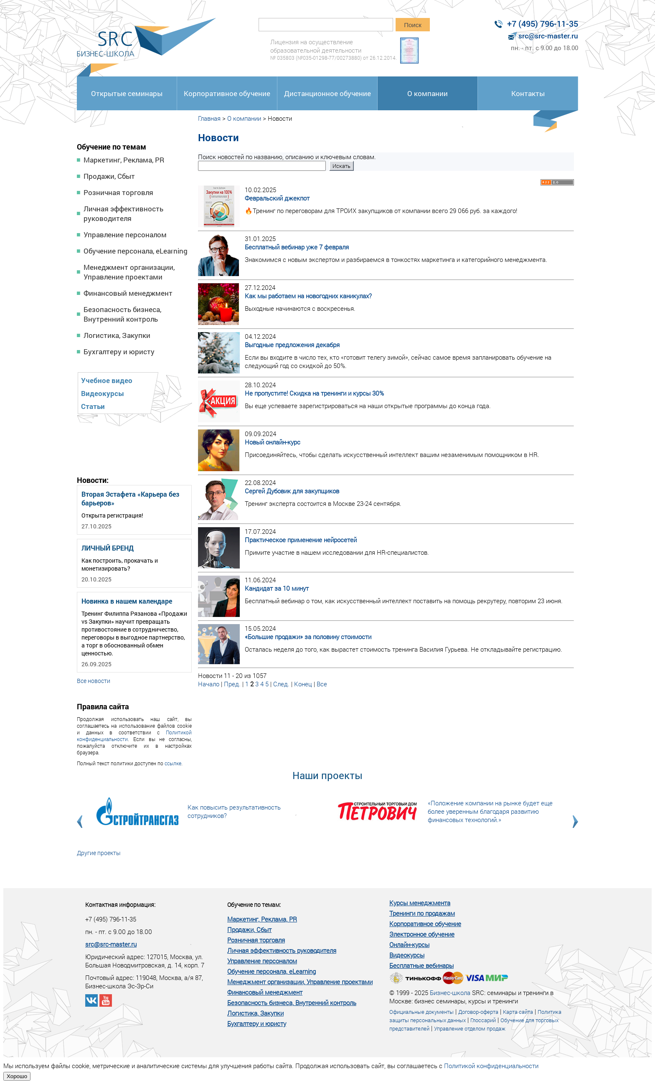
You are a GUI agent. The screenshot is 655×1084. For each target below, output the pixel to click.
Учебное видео (106, 380)
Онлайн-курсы (409, 944)
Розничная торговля (118, 192)
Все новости (93, 681)
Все (322, 684)
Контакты (528, 93)
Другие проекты (99, 853)
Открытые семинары (126, 93)
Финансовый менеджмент (128, 293)
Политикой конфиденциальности (491, 1065)
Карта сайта (518, 1011)
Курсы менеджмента (419, 903)
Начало (208, 684)
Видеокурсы (102, 393)
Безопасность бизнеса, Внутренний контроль (122, 314)
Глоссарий (483, 1020)
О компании (427, 93)
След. (281, 684)
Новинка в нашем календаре (126, 601)
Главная (209, 118)
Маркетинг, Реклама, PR (124, 160)
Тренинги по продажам (422, 913)
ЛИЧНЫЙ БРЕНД (107, 547)
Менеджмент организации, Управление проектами (129, 272)
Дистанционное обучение (327, 93)
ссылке (173, 763)
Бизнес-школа (450, 992)
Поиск (412, 24)
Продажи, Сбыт (109, 176)
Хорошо (17, 1076)
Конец (303, 684)
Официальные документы (421, 1011)
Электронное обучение (421, 934)
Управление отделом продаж (469, 1028)
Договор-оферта (478, 1011)
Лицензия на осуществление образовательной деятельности (333, 49)
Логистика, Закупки (117, 335)
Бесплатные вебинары (421, 965)
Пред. (232, 684)
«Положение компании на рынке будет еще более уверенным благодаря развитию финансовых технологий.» (490, 811)
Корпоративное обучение (227, 93)
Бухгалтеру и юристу (119, 351)
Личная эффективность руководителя (123, 213)
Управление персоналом (125, 234)
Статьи (93, 406)
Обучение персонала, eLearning (136, 251)
